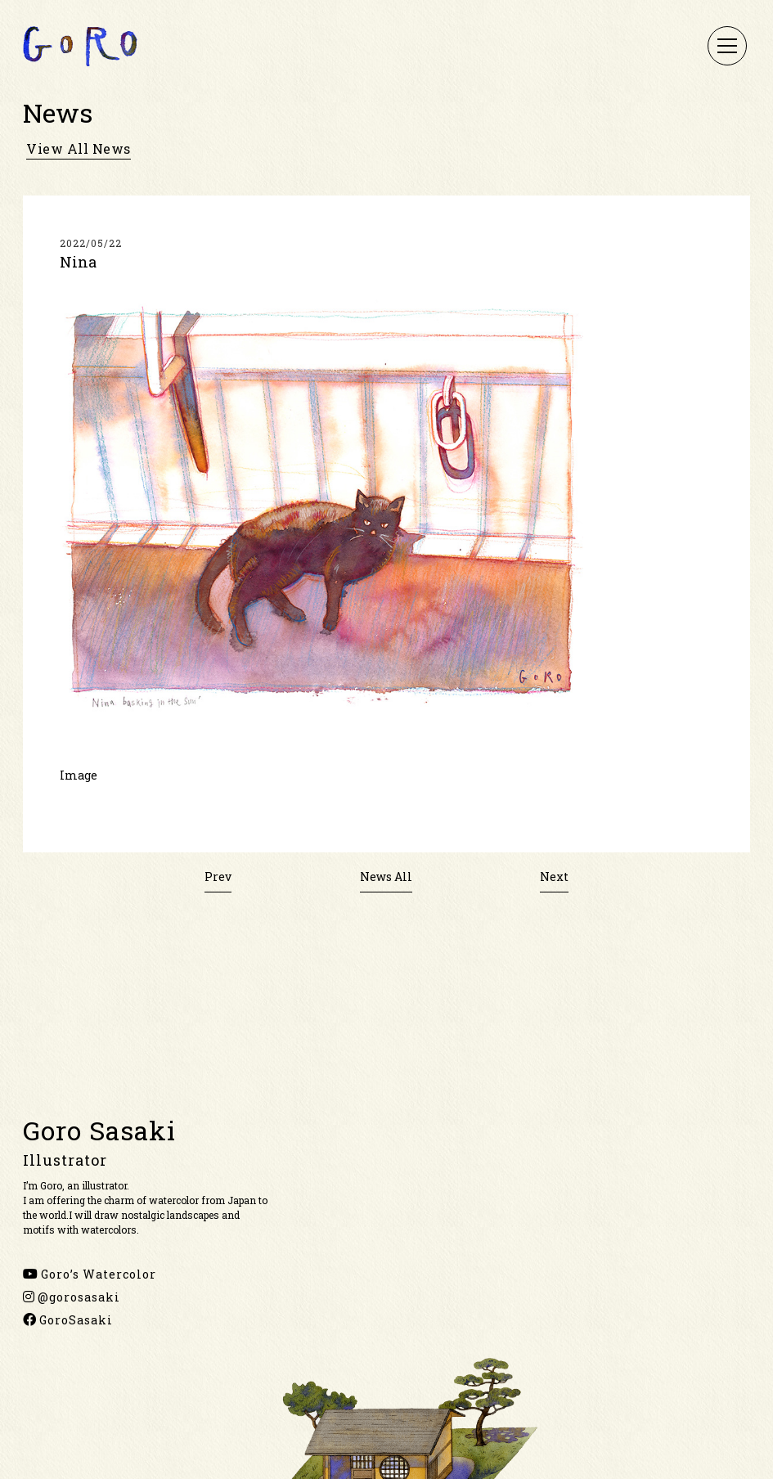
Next (554, 876)
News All (386, 876)
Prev (217, 876)
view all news (78, 149)
